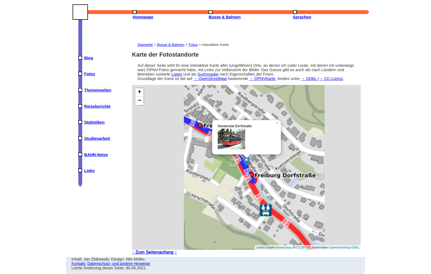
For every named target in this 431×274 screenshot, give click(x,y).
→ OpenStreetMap (210, 78)
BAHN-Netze (96, 155)
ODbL (355, 247)
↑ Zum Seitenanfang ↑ (154, 252)
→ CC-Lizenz (331, 78)
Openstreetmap (340, 247)
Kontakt (78, 263)
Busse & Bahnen (170, 45)
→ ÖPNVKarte (262, 78)
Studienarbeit (97, 138)
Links (89, 170)
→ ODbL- (309, 78)
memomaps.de (286, 247)
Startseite (145, 45)
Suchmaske (208, 74)
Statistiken (94, 122)
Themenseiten (97, 90)
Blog (88, 58)
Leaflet (260, 247)
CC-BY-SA (304, 247)
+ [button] (139, 92)
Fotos (89, 74)
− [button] (139, 101)
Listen (177, 74)
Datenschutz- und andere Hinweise (118, 263)
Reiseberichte (97, 106)
